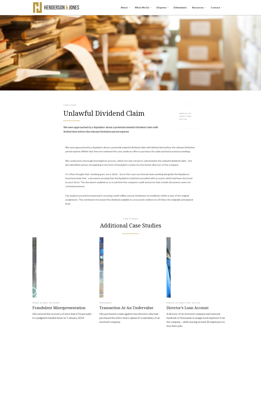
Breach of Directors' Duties (185, 116)
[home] (56, 7)
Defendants (180, 7)
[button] (125, 7)
